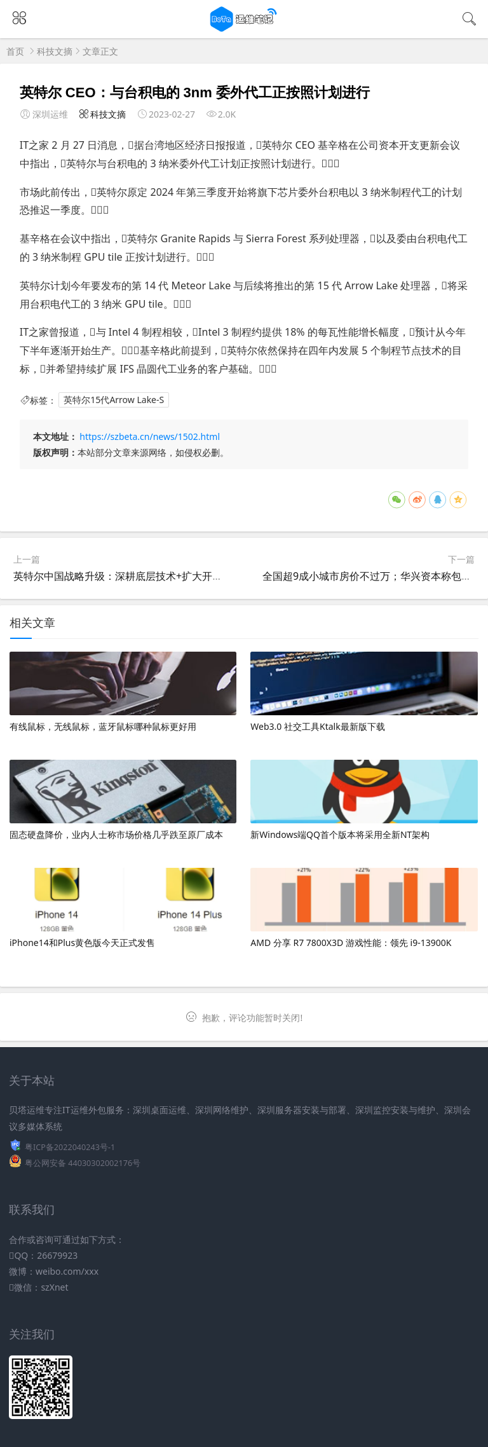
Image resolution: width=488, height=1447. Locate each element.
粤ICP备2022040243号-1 (70, 1147)
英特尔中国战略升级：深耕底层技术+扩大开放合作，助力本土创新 (163, 576)
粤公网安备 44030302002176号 (82, 1163)
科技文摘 (54, 51)
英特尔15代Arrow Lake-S (114, 400)
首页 (15, 51)
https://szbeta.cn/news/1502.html (149, 436)
